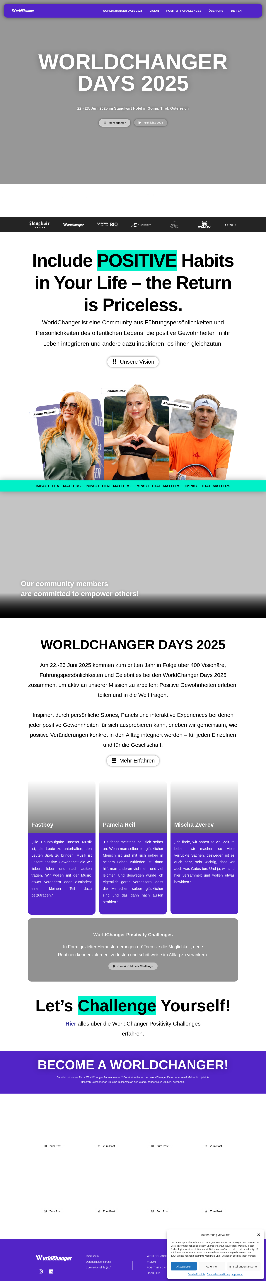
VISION (154, 10)
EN (240, 10)
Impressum (237, 1274)
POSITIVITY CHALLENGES (183, 10)
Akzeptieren (184, 1266)
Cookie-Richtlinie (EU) (98, 1267)
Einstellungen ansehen (243, 1266)
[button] (258, 1235)
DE (233, 10)
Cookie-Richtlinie (196, 1274)
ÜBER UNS (216, 10)
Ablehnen (212, 1266)
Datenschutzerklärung (218, 1274)
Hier (71, 1024)
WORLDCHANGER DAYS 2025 (122, 10)
